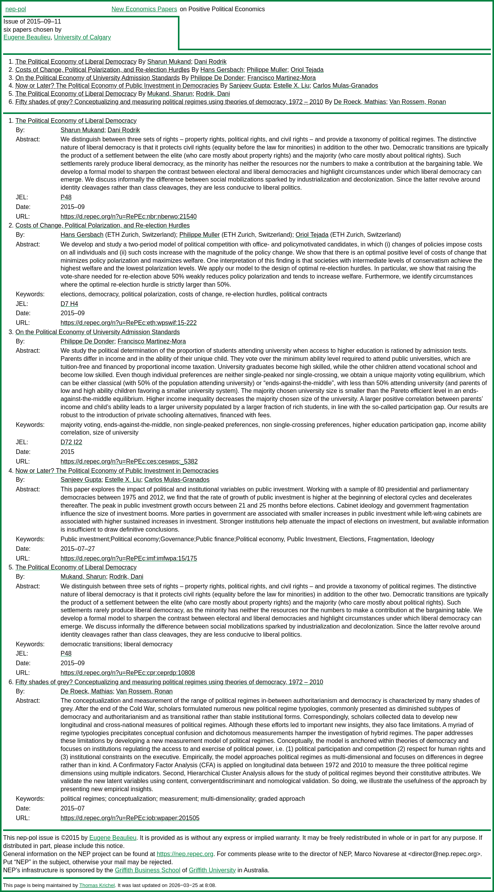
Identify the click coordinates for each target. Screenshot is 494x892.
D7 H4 (69, 304)
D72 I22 (71, 442)
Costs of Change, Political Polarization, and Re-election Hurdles (102, 69)
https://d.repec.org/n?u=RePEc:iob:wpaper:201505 (130, 818)
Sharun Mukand (169, 61)
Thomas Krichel (97, 885)
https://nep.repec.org (185, 854)
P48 (66, 197)
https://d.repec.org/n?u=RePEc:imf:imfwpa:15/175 (129, 558)
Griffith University (212, 870)
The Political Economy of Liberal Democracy (76, 61)
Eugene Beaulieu (27, 37)
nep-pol (15, 9)
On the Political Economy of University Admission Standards (97, 78)
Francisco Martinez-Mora (281, 78)
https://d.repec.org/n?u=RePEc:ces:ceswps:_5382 (129, 461)
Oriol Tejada (307, 69)
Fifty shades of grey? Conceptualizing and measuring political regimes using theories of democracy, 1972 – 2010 (169, 102)
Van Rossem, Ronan (417, 102)
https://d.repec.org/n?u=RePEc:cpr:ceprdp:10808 (128, 672)
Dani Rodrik (210, 61)
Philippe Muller (267, 69)
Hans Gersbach (221, 69)
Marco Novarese (376, 854)
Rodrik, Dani (213, 93)
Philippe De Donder (217, 78)
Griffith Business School (148, 870)
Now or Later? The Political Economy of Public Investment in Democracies (116, 85)
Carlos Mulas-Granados (345, 85)
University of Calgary (82, 37)
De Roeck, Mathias (360, 102)
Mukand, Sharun (169, 93)
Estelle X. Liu (291, 85)
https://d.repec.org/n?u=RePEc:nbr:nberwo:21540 (129, 216)
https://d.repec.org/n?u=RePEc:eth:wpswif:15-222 (129, 322)
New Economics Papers (144, 9)
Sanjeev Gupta (249, 85)
